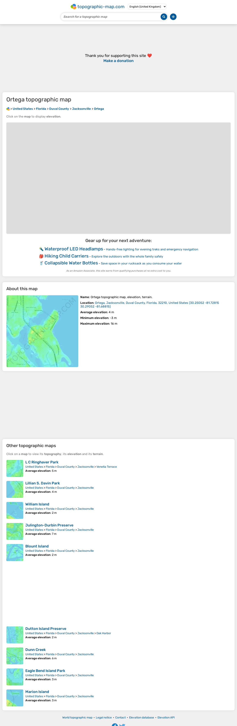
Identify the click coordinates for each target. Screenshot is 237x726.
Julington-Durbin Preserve (49, 525)
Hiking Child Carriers (66, 256)
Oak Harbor (103, 633)
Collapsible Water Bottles (71, 263)
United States (34, 466)
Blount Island (37, 546)
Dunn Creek (35, 649)
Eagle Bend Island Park (45, 670)
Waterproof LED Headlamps (74, 249)
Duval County (66, 466)
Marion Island (37, 691)
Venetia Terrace (106, 466)
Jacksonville (85, 466)
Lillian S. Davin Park (42, 483)
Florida (50, 466)
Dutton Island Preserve (45, 628)
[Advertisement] (118, 405)
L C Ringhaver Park (41, 462)
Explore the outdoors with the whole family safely (127, 256)
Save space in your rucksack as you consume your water (141, 263)
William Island (37, 504)
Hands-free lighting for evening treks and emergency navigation (152, 249)
